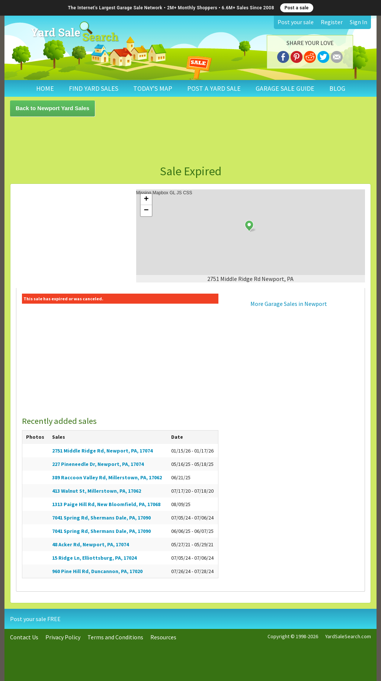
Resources (163, 637)
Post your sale (296, 22)
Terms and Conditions (115, 637)
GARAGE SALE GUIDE (285, 88)
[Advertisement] (190, 140)
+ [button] (146, 199)
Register (332, 22)
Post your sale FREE (35, 619)
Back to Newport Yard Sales (52, 108)
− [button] (146, 210)
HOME (45, 88)
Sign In (358, 22)
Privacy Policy (62, 637)
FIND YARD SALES (93, 88)
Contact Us (24, 637)
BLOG (337, 88)
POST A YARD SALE (214, 88)
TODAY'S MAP (152, 88)
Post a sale (297, 7)
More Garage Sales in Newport (288, 303)
